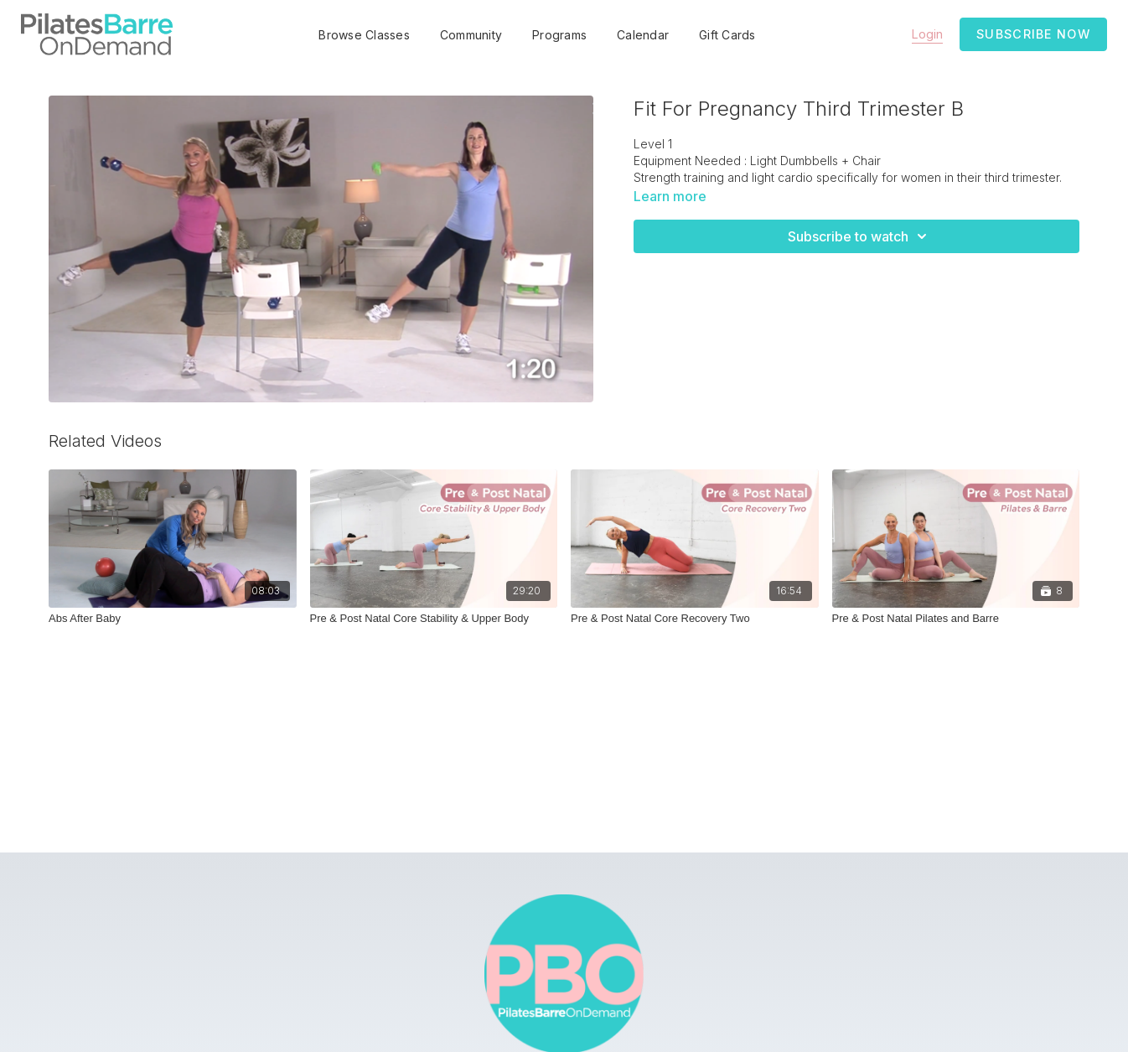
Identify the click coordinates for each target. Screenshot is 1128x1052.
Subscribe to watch (860, 236)
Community (471, 35)
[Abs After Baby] (173, 618)
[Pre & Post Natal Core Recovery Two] (695, 618)
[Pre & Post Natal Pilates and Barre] (956, 618)
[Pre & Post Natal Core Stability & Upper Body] (434, 618)
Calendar (643, 35)
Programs (559, 35)
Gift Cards (727, 35)
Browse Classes (364, 35)
